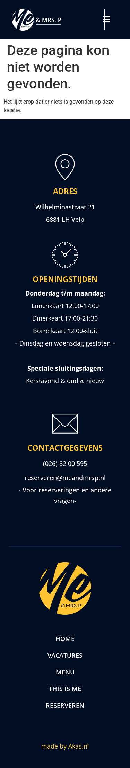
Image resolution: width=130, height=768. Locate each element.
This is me (65, 689)
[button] (110, 19)
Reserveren (65, 705)
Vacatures (65, 655)
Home (65, 638)
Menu (65, 672)
